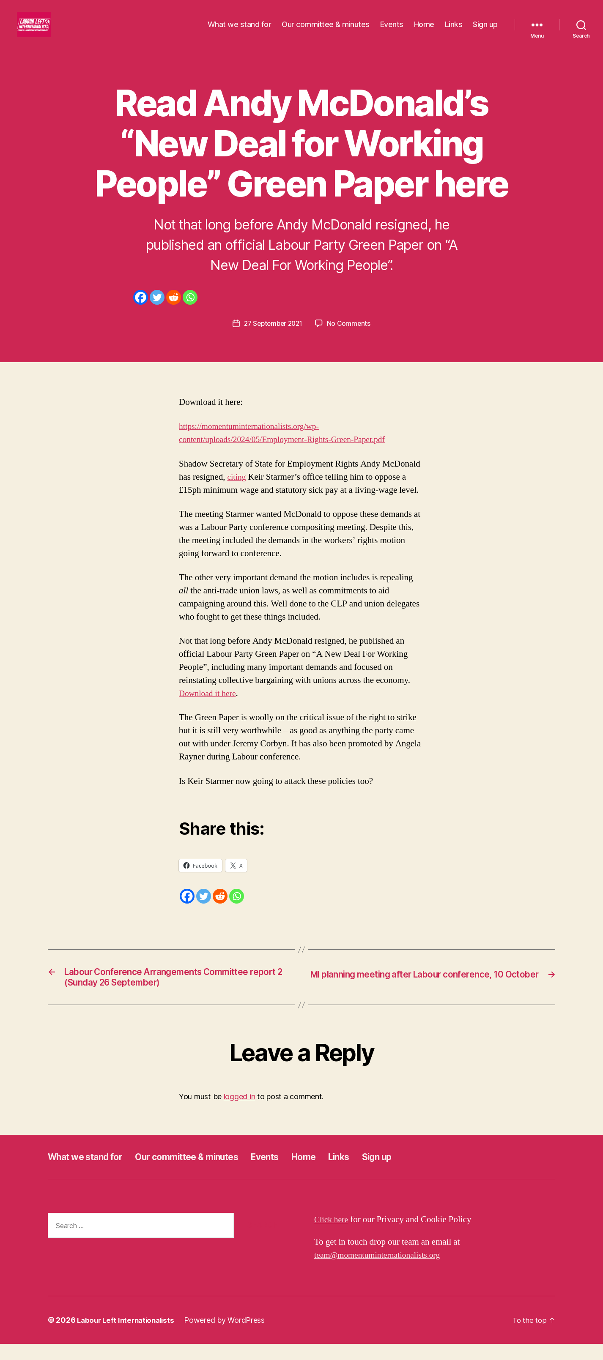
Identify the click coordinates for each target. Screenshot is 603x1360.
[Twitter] (157, 310)
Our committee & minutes (326, 30)
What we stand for (239, 30)
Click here (332, 1235)
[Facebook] (140, 310)
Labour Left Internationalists (128, 1336)
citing (237, 489)
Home (424, 30)
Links (454, 30)
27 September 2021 (272, 336)
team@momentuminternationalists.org (382, 1271)
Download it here (209, 706)
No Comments (351, 336)
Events (391, 30)
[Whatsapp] (190, 310)
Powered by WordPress (230, 1336)
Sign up (485, 30)
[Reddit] (173, 310)
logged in (239, 1112)
